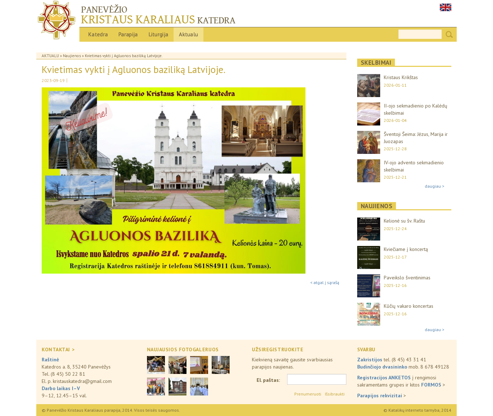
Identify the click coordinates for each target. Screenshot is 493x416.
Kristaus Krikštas (401, 77)
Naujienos (72, 55)
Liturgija (159, 34)
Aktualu (188, 34)
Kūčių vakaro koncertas (408, 306)
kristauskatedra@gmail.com (82, 381)
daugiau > (434, 186)
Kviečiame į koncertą (406, 249)
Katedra (98, 34)
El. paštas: (268, 380)
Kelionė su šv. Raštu (404, 221)
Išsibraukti (335, 394)
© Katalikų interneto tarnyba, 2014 (417, 410)
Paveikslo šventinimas (407, 277)
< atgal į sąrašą (324, 282)
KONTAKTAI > (58, 349)
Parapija (128, 34)
